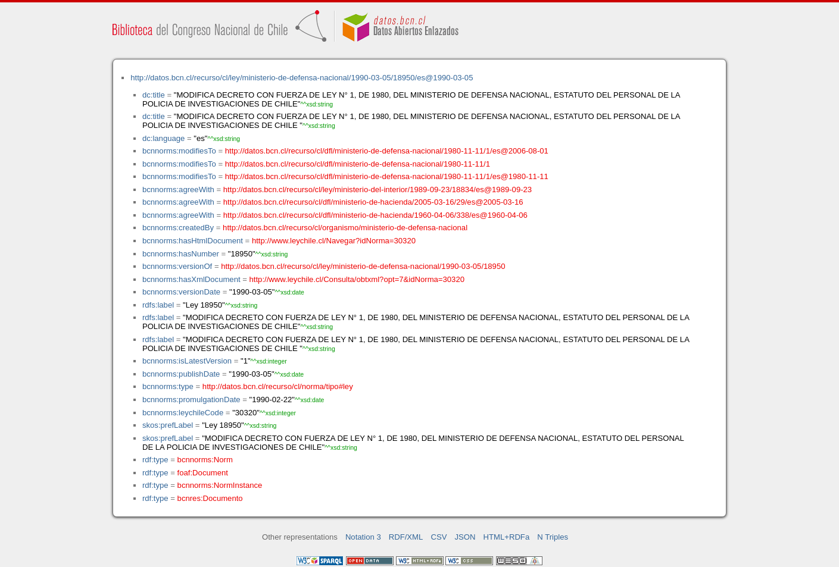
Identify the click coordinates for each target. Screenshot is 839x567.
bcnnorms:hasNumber (180, 253)
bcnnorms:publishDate (181, 373)
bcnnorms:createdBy (178, 227)
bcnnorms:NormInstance (220, 485)
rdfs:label (158, 304)
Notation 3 (363, 536)
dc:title (153, 94)
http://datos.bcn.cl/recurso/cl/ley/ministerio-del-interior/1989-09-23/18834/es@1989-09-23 (377, 189)
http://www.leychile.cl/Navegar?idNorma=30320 (334, 240)
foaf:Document (202, 472)
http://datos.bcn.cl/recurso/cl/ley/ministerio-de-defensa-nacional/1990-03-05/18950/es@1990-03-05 (301, 77)
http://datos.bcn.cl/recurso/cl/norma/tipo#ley (277, 386)
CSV (439, 536)
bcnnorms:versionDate (181, 291)
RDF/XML (406, 536)
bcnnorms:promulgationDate (191, 399)
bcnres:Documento (210, 498)
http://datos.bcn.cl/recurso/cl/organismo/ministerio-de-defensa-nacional (345, 227)
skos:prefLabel (167, 425)
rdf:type (155, 459)
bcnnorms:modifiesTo (179, 150)
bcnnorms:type (168, 386)
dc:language (163, 138)
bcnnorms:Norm (205, 459)
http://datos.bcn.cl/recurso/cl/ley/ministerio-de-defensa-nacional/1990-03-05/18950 (363, 266)
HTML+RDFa (507, 536)
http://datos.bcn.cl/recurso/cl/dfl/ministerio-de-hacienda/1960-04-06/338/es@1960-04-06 (375, 215)
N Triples (552, 536)
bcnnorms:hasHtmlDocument (192, 240)
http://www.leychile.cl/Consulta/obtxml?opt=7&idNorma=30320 (356, 279)
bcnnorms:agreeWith (178, 189)
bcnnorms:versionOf (177, 266)
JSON (465, 536)
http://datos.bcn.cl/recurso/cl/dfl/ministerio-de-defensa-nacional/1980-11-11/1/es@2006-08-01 (386, 150)
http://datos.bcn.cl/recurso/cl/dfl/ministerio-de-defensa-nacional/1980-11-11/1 (357, 163)
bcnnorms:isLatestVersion (187, 360)
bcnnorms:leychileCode (182, 412)
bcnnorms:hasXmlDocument (191, 279)
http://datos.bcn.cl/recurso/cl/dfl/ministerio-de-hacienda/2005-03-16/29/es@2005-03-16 (373, 202)
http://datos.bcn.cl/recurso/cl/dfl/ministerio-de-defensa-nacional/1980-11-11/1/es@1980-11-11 (386, 176)
